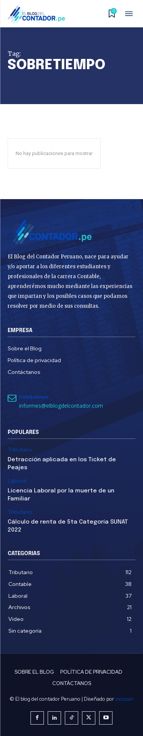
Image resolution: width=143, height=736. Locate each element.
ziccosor (124, 699)
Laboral (17, 481)
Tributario (20, 449)
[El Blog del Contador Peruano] (38, 15)
